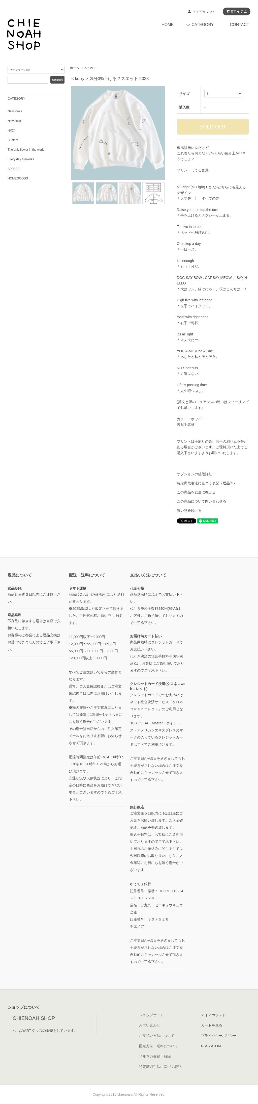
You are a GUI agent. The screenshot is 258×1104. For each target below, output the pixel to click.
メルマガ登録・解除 (155, 1056)
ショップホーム (151, 1015)
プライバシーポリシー (218, 1036)
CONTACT (239, 24)
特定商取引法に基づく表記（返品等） (207, 483)
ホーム (74, 68)
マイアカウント (203, 12)
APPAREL (91, 68)
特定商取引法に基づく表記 (160, 1067)
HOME (168, 24)
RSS (204, 1046)
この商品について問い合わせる (201, 501)
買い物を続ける (189, 510)
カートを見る (211, 1025)
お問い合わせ (149, 1025)
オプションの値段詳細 (194, 474)
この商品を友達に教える (196, 492)
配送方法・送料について (158, 1046)
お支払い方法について (156, 1036)
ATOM (216, 1046)
